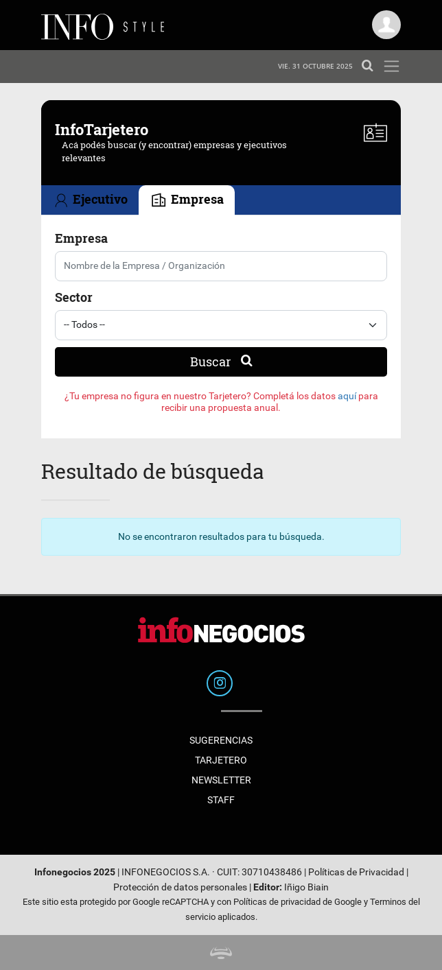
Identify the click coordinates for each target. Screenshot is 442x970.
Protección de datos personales (180, 887)
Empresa (81, 238)
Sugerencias (221, 740)
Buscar (221, 361)
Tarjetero (221, 760)
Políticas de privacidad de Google (297, 902)
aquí (347, 396)
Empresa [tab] (186, 200)
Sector (74, 297)
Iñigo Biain (306, 887)
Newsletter (221, 779)
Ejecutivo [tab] (90, 200)
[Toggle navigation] (391, 66)
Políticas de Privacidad (356, 872)
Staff (221, 799)
